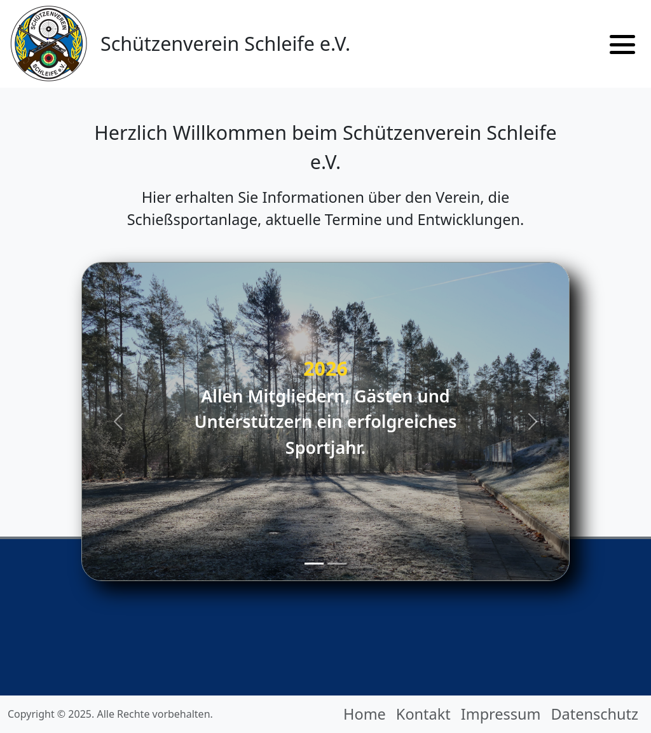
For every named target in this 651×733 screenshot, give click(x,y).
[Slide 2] (336, 563)
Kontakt (423, 714)
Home (364, 714)
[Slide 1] (314, 563)
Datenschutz (594, 714)
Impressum (501, 714)
